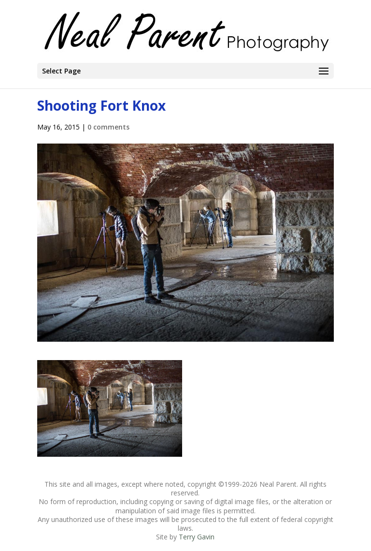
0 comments (108, 126)
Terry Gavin (196, 536)
